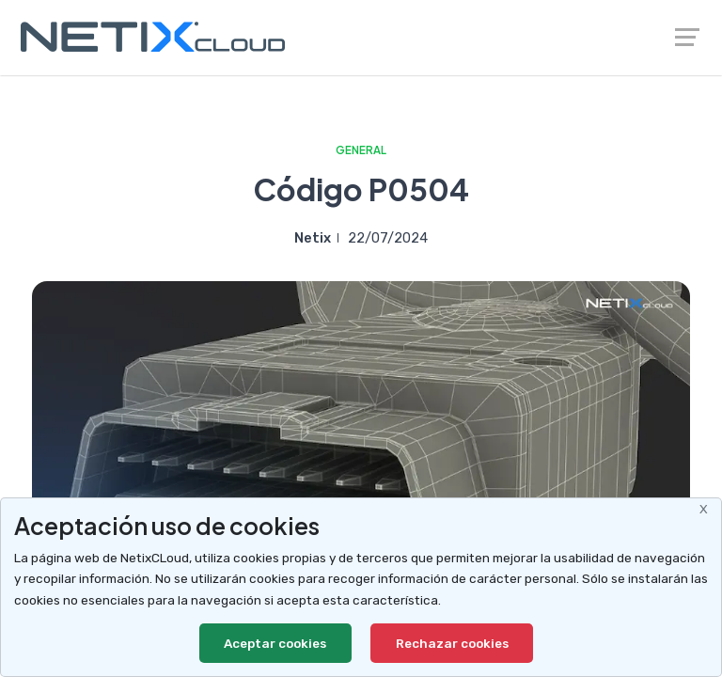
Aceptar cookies (275, 643)
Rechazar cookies (452, 643)
